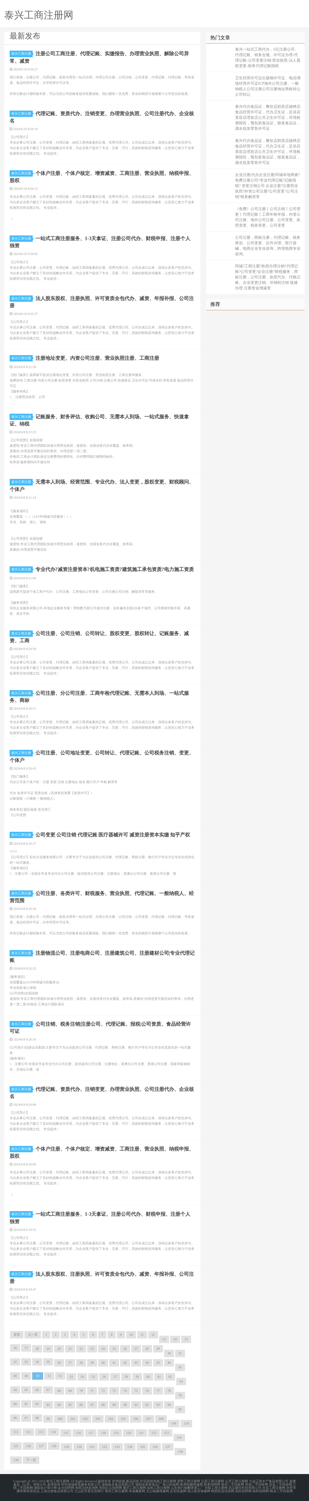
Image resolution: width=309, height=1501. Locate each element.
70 (81, 1391)
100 (59, 1419)
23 (92, 1349)
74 (125, 1391)
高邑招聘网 (243, 1491)
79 (180, 1395)
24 (103, 1349)
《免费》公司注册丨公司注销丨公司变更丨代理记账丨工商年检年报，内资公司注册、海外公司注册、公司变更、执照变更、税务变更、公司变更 (267, 217)
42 (125, 1363)
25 (114, 1349)
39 (92, 1363)
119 (116, 1433)
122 (153, 1433)
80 (15, 1404)
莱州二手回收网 (232, 1484)
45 (158, 1363)
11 (142, 1335)
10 (131, 1335)
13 (164, 1339)
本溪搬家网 (137, 1491)
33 (26, 1362)
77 (158, 1391)
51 (49, 1376)
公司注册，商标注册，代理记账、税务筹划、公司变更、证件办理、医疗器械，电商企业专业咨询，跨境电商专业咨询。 (267, 245)
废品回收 (132, 1481)
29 (158, 1349)
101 (72, 1419)
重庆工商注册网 (134, 1488)
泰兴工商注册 (22, 54)
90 (125, 1405)
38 (81, 1363)
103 (97, 1419)
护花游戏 (146, 1481)
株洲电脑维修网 (191, 1484)
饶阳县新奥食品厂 (148, 1484)
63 (181, 1381)
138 (180, 1451)
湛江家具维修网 (198, 1491)
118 (103, 1433)
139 (15, 1460)
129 (66, 1447)
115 (66, 1433)
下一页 (31, 1460)
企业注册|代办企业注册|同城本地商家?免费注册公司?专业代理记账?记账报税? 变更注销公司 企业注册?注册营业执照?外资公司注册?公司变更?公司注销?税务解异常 (267, 186)
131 (91, 1447)
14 (175, 1339)
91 (136, 1405)
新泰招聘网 (212, 1484)
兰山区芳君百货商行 (89, 1491)
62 (170, 1377)
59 (137, 1377)
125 (15, 1446)
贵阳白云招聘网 (110, 1488)
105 (123, 1419)
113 (40, 1432)
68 (59, 1391)
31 (180, 1353)
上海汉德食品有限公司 (56, 1491)
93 (158, 1405)
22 (81, 1349)
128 (53, 1446)
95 (180, 1409)
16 (15, 1348)
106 (135, 1419)
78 (169, 1391)
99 (48, 1419)
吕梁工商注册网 (212, 1481)
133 (117, 1447)
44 (147, 1363)
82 (37, 1404)
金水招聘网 (66, 1488)
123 (166, 1433)
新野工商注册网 (188, 1481)
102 (85, 1419)
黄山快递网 (170, 1484)
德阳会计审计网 (45, 1488)
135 (142, 1447)
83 (48, 1405)
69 (70, 1391)
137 (167, 1447)
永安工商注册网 (273, 1488)
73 (114, 1391)
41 (114, 1363)
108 (161, 1419)
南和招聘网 (260, 1491)
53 (71, 1377)
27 (136, 1349)
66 (37, 1390)
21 (70, 1349)
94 (169, 1405)
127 (41, 1446)
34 (37, 1362)
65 (26, 1390)
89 (114, 1405)
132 (104, 1447)
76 (147, 1391)
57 (115, 1377)
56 (104, 1377)
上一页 (33, 1335)
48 (15, 1376)
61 (159, 1377)
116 (78, 1433)
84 (59, 1405)
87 (92, 1405)
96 (15, 1418)
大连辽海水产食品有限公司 (268, 1481)
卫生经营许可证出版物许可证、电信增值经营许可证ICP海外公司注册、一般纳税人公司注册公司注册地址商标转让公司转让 (267, 86)
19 (48, 1349)
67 (48, 1390)
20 (59, 1349)
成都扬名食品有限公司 (117, 1484)
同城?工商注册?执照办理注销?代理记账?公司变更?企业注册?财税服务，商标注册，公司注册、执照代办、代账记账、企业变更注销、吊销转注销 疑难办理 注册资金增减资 (267, 277)
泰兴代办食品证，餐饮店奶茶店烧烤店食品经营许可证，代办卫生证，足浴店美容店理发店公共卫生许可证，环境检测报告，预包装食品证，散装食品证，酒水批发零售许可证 (267, 118)
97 (26, 1418)
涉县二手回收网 (280, 1484)
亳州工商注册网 (116, 1491)
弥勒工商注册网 (216, 1488)
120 (128, 1433)
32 (15, 1362)
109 (173, 1423)
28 (147, 1349)
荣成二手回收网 (256, 1484)
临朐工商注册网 (158, 1488)
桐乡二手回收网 (281, 1491)
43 (136, 1363)
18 (37, 1349)
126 (28, 1446)
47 (180, 1367)
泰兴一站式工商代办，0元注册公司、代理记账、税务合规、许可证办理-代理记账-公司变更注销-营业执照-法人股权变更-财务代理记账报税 (267, 57)
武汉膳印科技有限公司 (244, 1488)
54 (82, 1377)
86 (81, 1405)
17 (26, 1348)
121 (141, 1433)
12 (153, 1335)
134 (129, 1447)
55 (93, 1377)
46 (169, 1363)
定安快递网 (178, 1491)
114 (53, 1432)
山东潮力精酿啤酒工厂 (187, 1488)
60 (148, 1377)
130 (79, 1447)
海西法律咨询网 (86, 1488)
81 (26, 1404)
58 (126, 1377)
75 (136, 1391)
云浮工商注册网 (236, 1481)
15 (186, 1339)
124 (179, 1437)
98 (37, 1418)
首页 (16, 1335)
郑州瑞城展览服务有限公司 (81, 1484)
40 (103, 1363)
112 (28, 1432)
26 (125, 1349)
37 (70, 1363)
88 (103, 1405)
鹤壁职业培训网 (222, 1491)
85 (70, 1405)
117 (91, 1433)
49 (26, 1376)
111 (15, 1432)
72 (103, 1391)
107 (148, 1419)
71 (92, 1391)
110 (186, 1423)
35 (48, 1362)
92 (147, 1405)
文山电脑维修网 (157, 1491)
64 (15, 1390)
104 (110, 1419)
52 (60, 1376)
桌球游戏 (53, 1484)
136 (155, 1447)
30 (169, 1353)
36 (59, 1363)
